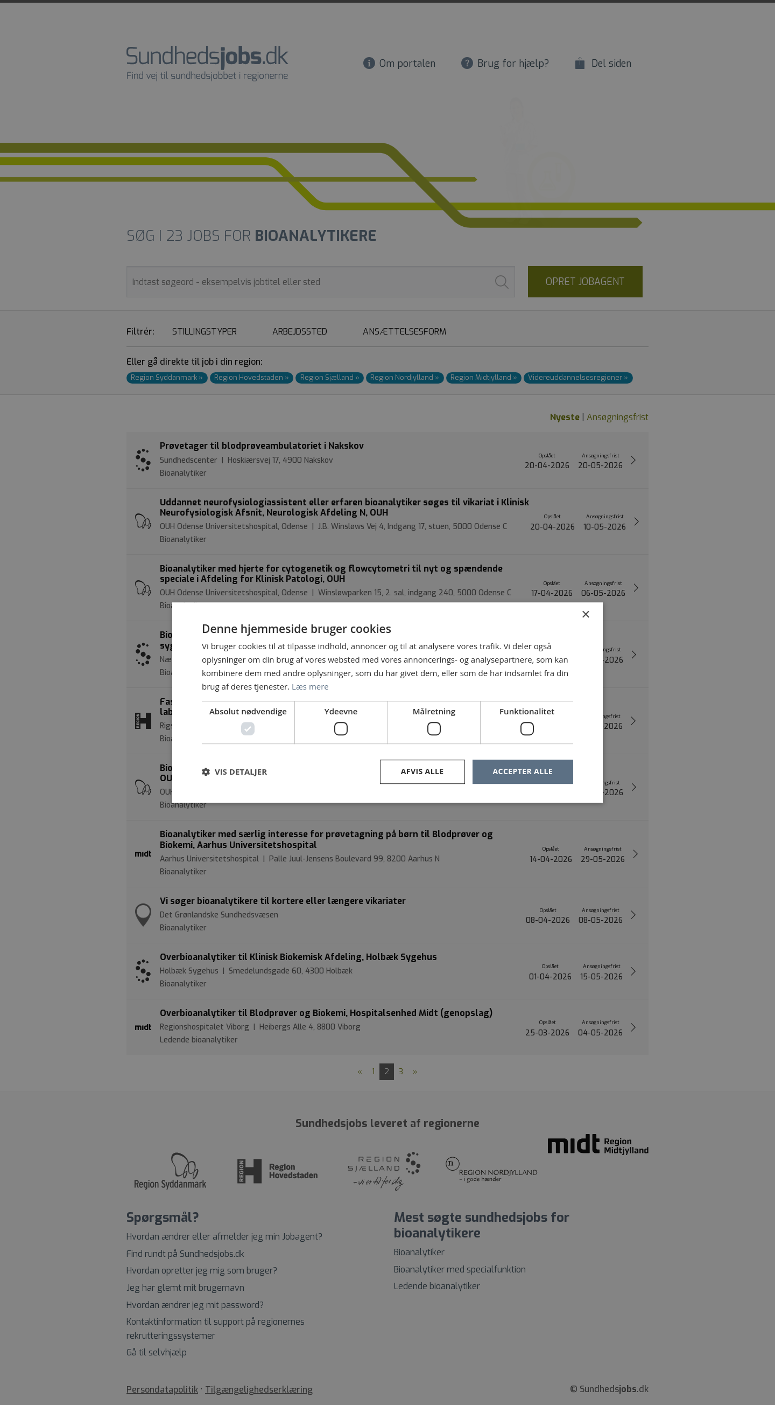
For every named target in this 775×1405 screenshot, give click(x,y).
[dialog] (387, 702)
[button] (234, 771)
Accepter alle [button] (523, 771)
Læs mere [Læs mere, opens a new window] (310, 686)
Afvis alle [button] (422, 771)
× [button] (585, 615)
